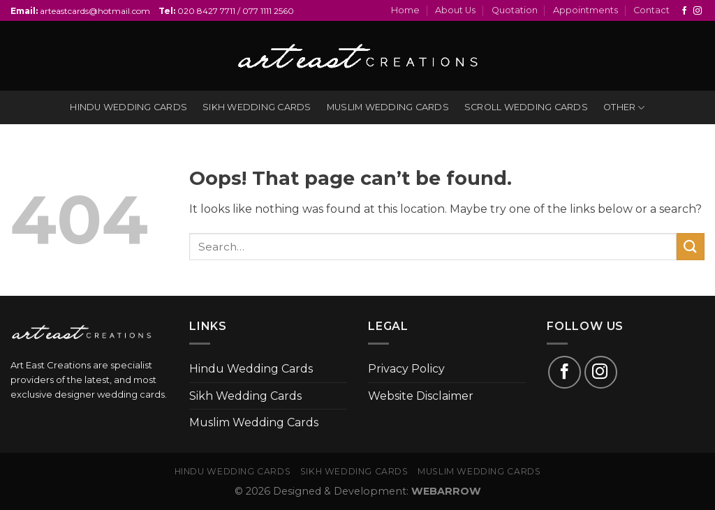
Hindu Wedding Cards (251, 368)
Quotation (515, 10)
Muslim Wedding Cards (253, 422)
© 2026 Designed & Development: (358, 491)
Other (624, 107)
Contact (651, 10)
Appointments (585, 10)
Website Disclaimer (420, 396)
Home (405, 10)
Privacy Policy (406, 368)
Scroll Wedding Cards (526, 107)
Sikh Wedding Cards (245, 396)
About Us (455, 10)
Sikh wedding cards (256, 107)
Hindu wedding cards (128, 107)
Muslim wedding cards (388, 107)
